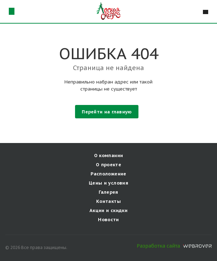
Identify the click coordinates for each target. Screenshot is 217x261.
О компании (108, 156)
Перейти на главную (106, 112)
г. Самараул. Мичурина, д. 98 (11, 11)
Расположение (108, 174)
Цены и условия (108, 183)
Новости (108, 220)
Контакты (108, 201)
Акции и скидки (108, 210)
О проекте (109, 165)
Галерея (108, 192)
